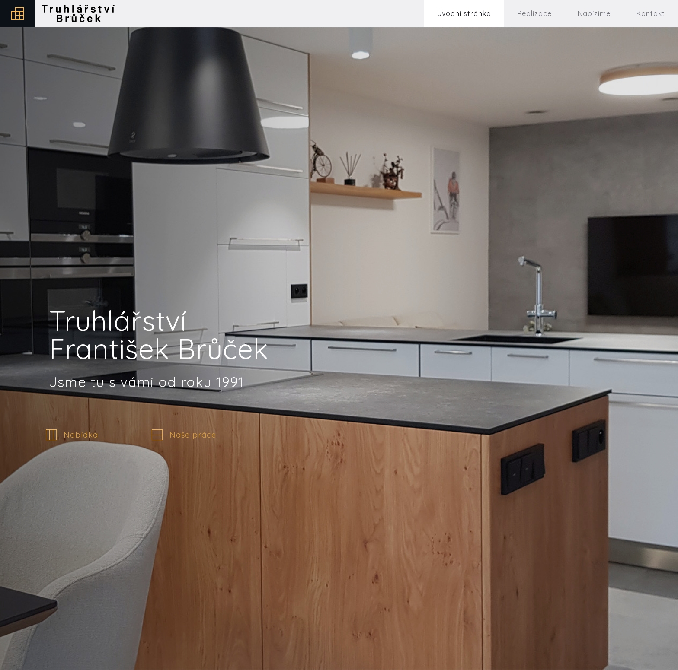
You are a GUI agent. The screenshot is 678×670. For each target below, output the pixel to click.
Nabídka (81, 435)
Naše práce (193, 435)
